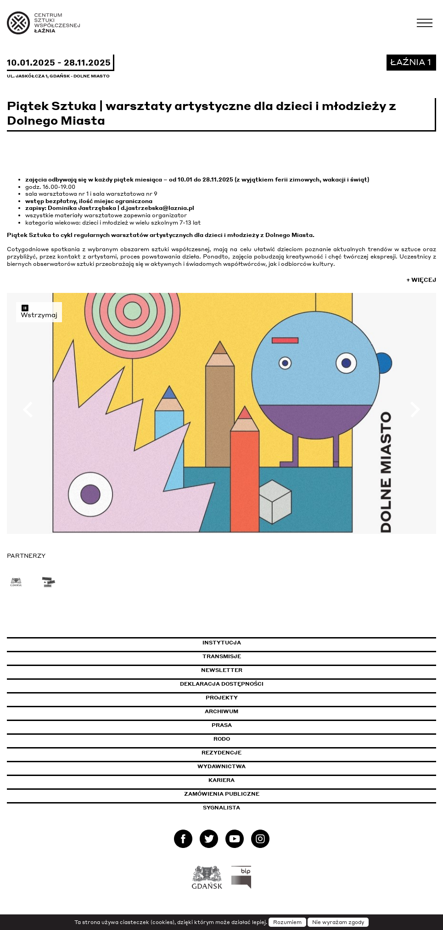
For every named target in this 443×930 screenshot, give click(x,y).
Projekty (222, 697)
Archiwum (221, 711)
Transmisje (260, 656)
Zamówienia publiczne (242, 794)
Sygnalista (221, 807)
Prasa (222, 725)
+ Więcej (421, 279)
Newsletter (221, 670)
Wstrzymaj (39, 311)
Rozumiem (287, 922)
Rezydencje (221, 752)
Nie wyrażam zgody (338, 922)
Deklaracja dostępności (222, 684)
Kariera (221, 780)
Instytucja (221, 642)
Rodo (221, 739)
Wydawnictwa (221, 766)
